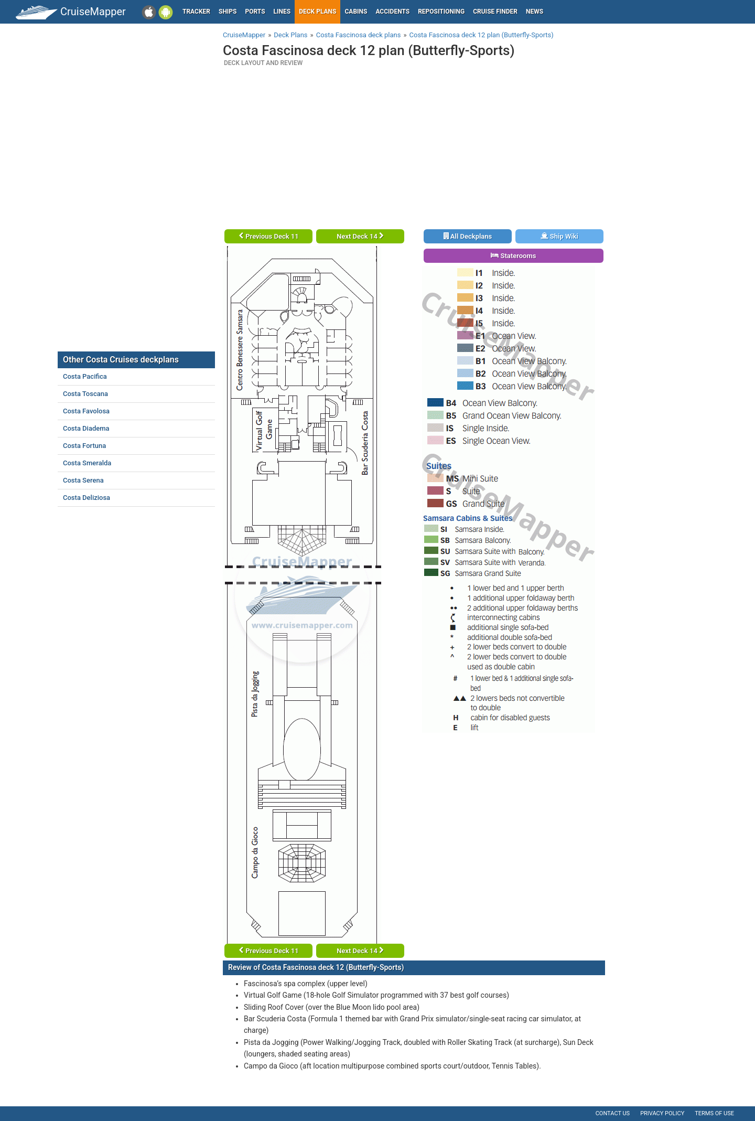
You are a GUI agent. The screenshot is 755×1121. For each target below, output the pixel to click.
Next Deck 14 (360, 236)
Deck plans (317, 11)
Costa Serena (83, 480)
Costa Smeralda (87, 463)
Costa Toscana (85, 394)
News (534, 11)
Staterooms (513, 256)
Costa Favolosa (86, 411)
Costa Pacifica (85, 376)
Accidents (392, 11)
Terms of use (714, 1113)
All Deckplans (468, 236)
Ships (228, 11)
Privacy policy (662, 1113)
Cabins (355, 11)
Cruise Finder (495, 11)
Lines (282, 11)
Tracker (196, 11)
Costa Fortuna (84, 446)
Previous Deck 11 (269, 236)
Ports (255, 11)
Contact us (613, 1113)
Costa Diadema (86, 428)
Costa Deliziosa (86, 497)
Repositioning (441, 11)
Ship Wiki (559, 236)
